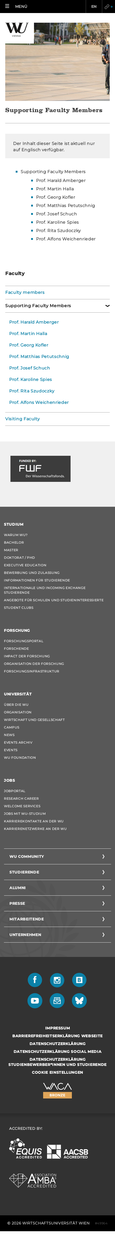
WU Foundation (20, 758)
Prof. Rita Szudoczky (32, 391)
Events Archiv (18, 742)
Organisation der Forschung (34, 664)
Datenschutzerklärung (58, 1043)
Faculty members (25, 292)
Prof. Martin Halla (28, 333)
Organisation (18, 712)
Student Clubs (18, 608)
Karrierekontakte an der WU (34, 821)
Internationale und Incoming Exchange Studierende (44, 590)
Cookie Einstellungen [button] (57, 1072)
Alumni (17, 887)
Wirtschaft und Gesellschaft (34, 720)
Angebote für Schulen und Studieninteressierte (54, 600)
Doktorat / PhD (19, 558)
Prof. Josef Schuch (29, 368)
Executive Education (25, 565)
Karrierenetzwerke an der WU (35, 829)
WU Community (26, 856)
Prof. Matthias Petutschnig (39, 356)
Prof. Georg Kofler (28, 345)
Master (11, 550)
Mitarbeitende (26, 919)
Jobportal (14, 791)
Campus (11, 727)
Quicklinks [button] (108, 6)
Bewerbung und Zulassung (32, 573)
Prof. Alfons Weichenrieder (39, 402)
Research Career (21, 798)
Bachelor (14, 542)
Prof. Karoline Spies (30, 379)
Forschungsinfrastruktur (31, 671)
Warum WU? (16, 535)
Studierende (24, 872)
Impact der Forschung (27, 656)
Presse (17, 903)
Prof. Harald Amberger (34, 322)
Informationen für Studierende (37, 580)
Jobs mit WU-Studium (24, 814)
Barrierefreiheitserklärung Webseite (57, 1036)
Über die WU (16, 705)
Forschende (16, 649)
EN (94, 6)
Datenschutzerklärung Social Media (57, 1051)
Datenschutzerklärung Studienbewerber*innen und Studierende (57, 1062)
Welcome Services (22, 806)
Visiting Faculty (22, 418)
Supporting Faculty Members (53, 171)
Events (11, 750)
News (9, 735)
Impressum (57, 1028)
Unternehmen (25, 934)
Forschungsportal (23, 641)
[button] (16, 6)
